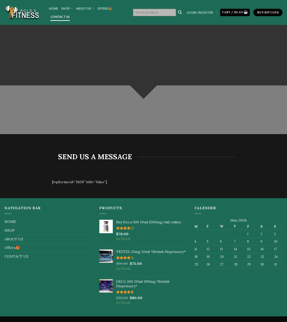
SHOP (67, 8)
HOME (53, 8)
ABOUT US (85, 8)
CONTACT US (60, 17)
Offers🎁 (104, 8)
